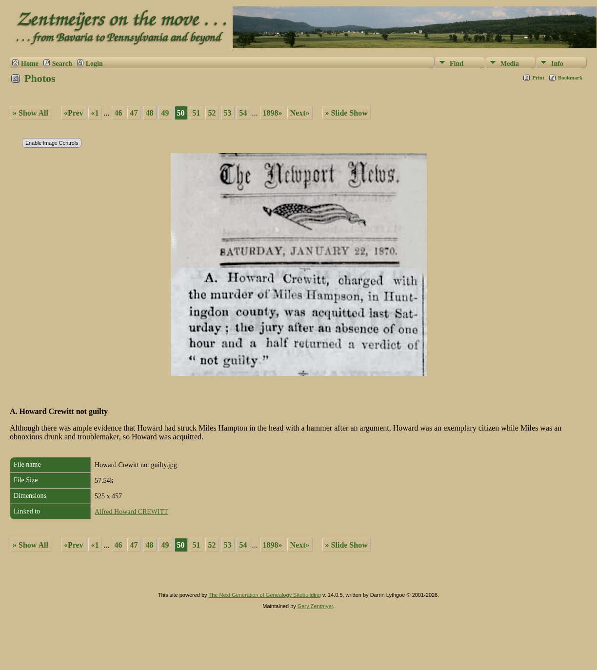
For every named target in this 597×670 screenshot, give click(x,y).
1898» (272, 113)
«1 (95, 113)
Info (557, 63)
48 (150, 113)
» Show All (30, 113)
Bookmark (570, 77)
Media (509, 63)
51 (196, 113)
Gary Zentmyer (315, 606)
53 (228, 113)
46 (118, 113)
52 (212, 113)
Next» (300, 113)
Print (538, 77)
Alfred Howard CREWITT (131, 511)
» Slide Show (346, 113)
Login (94, 63)
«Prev (73, 113)
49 (165, 113)
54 (243, 113)
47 (134, 113)
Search (62, 63)
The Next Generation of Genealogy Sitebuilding (264, 595)
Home (30, 63)
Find (456, 63)
